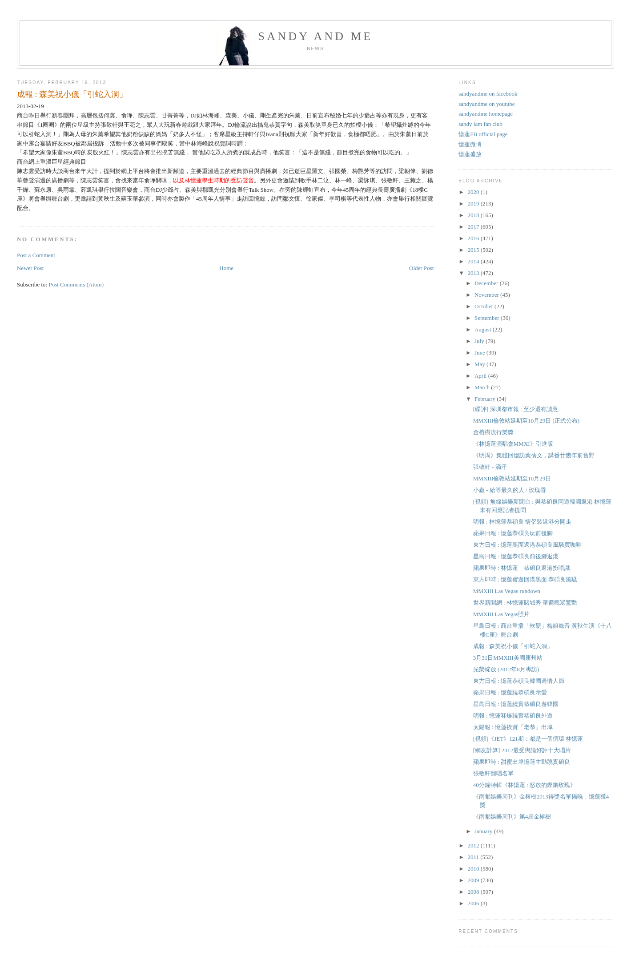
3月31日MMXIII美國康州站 (508, 657)
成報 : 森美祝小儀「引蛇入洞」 (72, 94)
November (487, 294)
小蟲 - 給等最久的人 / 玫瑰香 (509, 490)
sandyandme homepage (485, 113)
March (482, 387)
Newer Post (30, 268)
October (484, 306)
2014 (473, 261)
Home (226, 268)
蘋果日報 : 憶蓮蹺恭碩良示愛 (510, 692)
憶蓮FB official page (482, 134)
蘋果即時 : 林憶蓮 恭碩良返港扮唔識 (521, 568)
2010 (473, 868)
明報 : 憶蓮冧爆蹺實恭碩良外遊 (513, 715)
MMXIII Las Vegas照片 (501, 614)
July (480, 341)
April (481, 375)
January (484, 831)
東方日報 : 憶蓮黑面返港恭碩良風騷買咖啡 (527, 544)
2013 (473, 273)
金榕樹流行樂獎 (493, 432)
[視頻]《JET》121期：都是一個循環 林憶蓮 (528, 738)
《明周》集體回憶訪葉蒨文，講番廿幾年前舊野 (534, 455)
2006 (473, 903)
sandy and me (315, 36)
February (485, 398)
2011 (473, 857)
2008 (473, 891)
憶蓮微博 (470, 144)
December (487, 283)
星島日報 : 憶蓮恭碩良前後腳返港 (516, 556)
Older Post (421, 268)
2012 (473, 845)
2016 (473, 238)
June (480, 352)
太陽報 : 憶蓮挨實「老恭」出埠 (513, 727)
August (483, 329)
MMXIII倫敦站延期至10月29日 (512, 478)
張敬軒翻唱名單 (493, 773)
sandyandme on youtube (486, 104)
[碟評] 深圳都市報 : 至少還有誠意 (515, 409)
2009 (473, 880)
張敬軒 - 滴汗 (490, 467)
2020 (473, 192)
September (487, 318)
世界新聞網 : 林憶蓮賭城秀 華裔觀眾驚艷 (525, 602)
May (480, 364)
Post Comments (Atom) (76, 284)
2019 (473, 203)
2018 (473, 215)
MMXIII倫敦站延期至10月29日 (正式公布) (526, 420)
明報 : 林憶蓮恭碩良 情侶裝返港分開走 (522, 521)
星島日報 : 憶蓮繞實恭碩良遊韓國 (516, 704)
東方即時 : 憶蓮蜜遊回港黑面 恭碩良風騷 (525, 579)
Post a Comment (36, 255)
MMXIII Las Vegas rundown (506, 591)
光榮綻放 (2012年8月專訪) (506, 669)
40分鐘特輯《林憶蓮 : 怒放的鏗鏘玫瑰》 (524, 785)
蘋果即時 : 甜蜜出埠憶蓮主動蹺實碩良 (521, 761)
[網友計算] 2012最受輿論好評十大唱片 (522, 750)
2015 (473, 249)
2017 (473, 226)
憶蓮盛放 (470, 154)
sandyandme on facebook (487, 93)
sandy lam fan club (480, 124)
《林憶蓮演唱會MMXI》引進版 (513, 443)
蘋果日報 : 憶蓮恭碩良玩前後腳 (513, 533)
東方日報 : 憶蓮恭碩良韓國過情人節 (518, 681)
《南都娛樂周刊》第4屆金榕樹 (512, 816)
